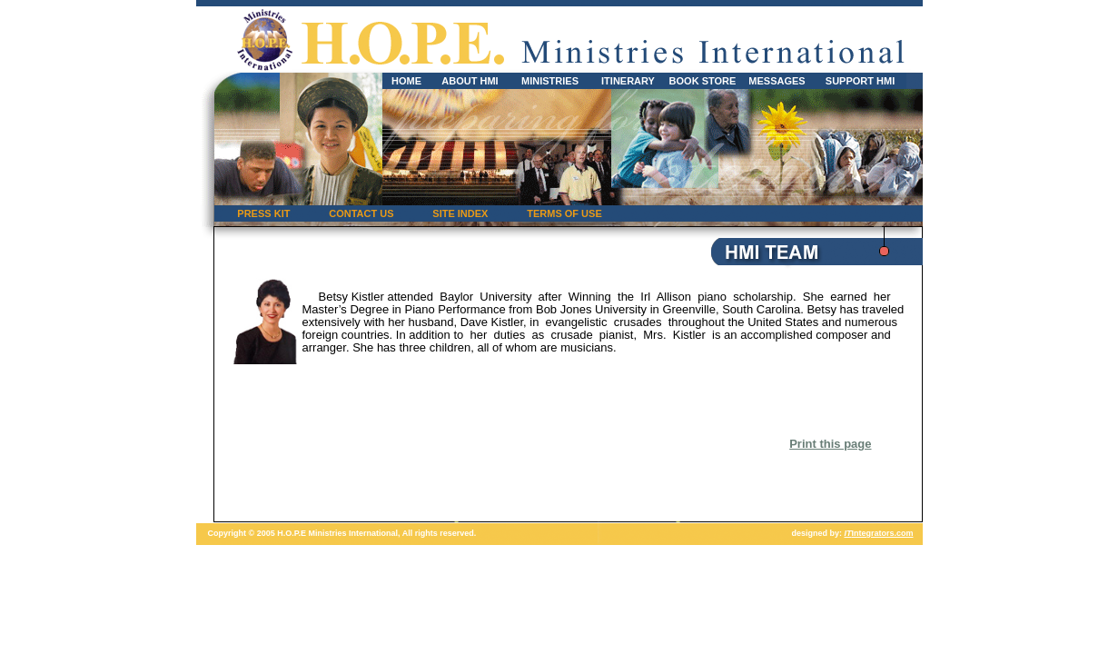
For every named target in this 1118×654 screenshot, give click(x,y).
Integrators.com (878, 533)
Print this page (830, 444)
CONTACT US (361, 213)
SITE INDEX (460, 213)
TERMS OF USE (564, 213)
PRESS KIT (263, 213)
